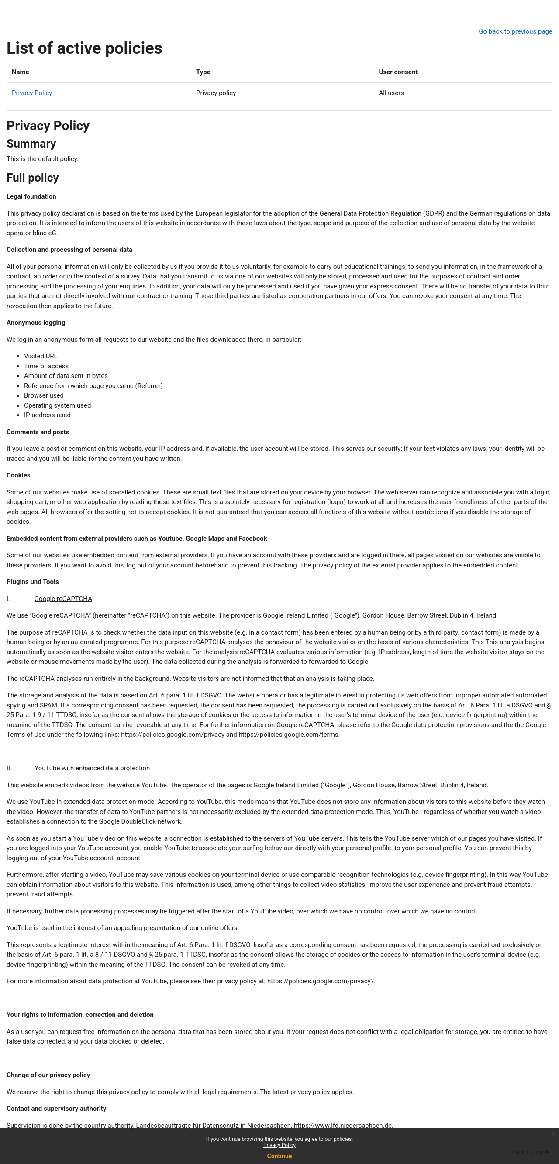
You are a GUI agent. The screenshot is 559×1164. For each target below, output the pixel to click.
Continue (279, 1156)
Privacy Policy (279, 1145)
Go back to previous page (515, 31)
